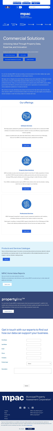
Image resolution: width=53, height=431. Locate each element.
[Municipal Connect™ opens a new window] (35, 3)
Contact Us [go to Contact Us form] (7, 414)
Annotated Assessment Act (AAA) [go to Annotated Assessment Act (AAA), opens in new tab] (12, 59)
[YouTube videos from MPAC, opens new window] (33, 408)
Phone (3, 353)
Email (3, 348)
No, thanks (21, 428)
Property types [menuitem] (13, 25)
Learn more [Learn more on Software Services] (26, 145)
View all (6, 259)
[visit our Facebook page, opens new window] (20, 408)
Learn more (7, 284)
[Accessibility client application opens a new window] (7, 7)
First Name (4, 340)
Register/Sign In (8, 311)
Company (4, 357)
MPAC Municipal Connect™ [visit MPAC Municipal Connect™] (36, 412)
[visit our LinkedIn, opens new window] (24, 408)
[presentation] (26, 381)
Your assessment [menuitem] (5, 25)
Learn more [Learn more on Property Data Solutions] (26, 188)
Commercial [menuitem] (39, 25)
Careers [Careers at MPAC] (6, 410)
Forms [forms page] (5, 416)
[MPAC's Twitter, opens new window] (28, 408)
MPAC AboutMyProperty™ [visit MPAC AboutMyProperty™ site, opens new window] (36, 410)
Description (4, 369)
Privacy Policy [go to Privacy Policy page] (29, 425)
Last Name (4, 344)
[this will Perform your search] (49, 7)
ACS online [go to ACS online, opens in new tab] (22, 55)
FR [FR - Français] (20, 7)
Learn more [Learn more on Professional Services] (26, 231)
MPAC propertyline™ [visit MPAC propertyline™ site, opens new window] (35, 414)
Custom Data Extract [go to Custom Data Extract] (9, 55)
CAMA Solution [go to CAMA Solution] (29, 59)
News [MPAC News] (5, 412)
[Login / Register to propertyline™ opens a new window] (26, 3)
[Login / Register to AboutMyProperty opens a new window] (17, 3)
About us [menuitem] (47, 25)
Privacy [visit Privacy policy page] (6, 418)
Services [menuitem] (30, 25)
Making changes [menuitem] (22, 25)
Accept (30, 428)
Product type (5, 362)
